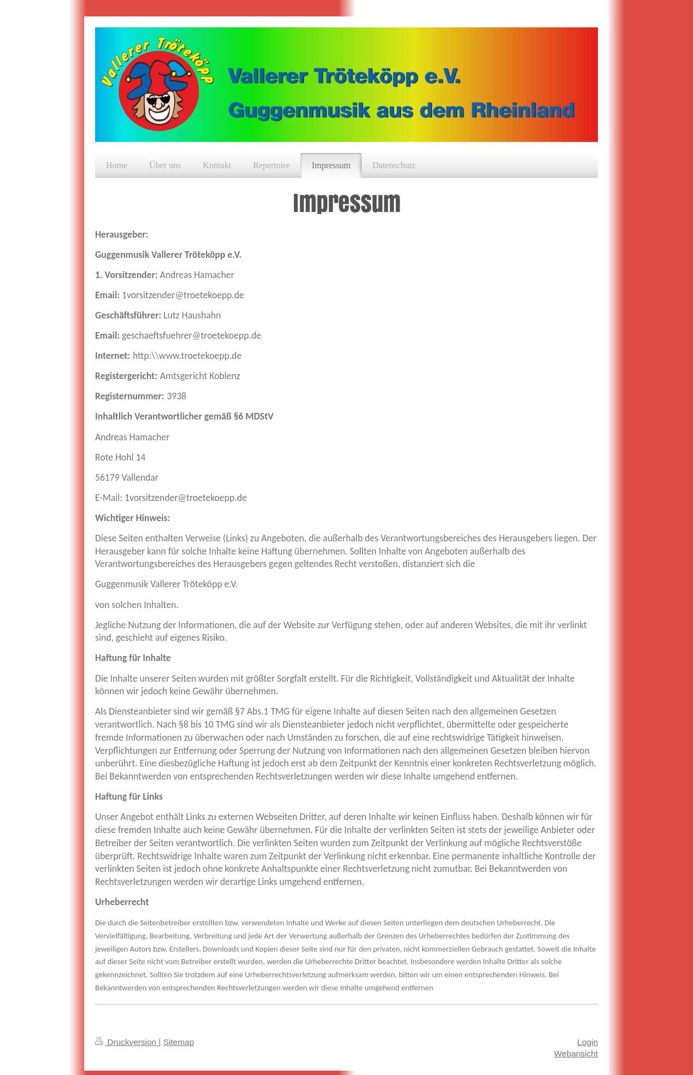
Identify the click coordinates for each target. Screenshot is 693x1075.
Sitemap (178, 1042)
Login (587, 1042)
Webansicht (576, 1053)
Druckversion (126, 1042)
